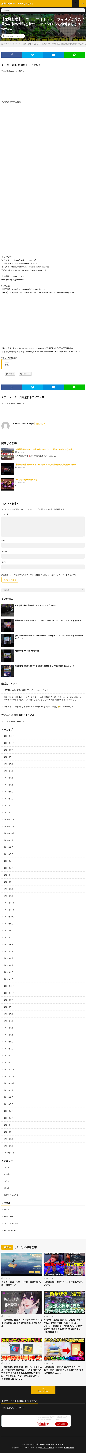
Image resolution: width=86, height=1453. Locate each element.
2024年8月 (8, 847)
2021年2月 (8, 1139)
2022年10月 (9, 1000)
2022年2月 (8, 1055)
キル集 (6, 1174)
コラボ (6, 1181)
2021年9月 (8, 1090)
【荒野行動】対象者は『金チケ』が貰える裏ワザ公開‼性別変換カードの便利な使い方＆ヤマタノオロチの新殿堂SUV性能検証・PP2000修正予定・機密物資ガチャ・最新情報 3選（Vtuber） (21, 1373)
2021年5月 (8, 1118)
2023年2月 (8, 972)
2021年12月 (9, 1069)
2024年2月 (8, 889)
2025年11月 (9, 743)
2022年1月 (8, 1062)
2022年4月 (8, 1041)
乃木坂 (6, 1188)
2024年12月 (9, 819)
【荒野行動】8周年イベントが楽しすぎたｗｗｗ (64, 1283)
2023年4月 (8, 958)
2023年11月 (9, 910)
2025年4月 (8, 791)
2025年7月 (8, 771)
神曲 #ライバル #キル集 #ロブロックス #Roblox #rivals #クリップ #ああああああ (48, 620)
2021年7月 (8, 1104)
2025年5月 (8, 785)
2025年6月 (8, 778)
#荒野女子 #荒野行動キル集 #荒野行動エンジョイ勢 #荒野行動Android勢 (44, 666)
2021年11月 (9, 1076)
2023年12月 (9, 903)
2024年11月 (9, 826)
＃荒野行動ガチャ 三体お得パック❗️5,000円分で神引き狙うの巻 (43, 449)
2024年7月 (8, 854)
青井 (70, 700)
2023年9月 (8, 923)
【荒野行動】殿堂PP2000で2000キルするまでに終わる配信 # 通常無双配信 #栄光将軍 (21, 1322)
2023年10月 (9, 916)
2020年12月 (9, 1153)
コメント (5, 514)
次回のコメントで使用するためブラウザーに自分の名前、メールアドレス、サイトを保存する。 (39, 575)
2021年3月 (8, 1132)
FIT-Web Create (47, 1448)
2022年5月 (8, 1035)
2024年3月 (8, 882)
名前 (3, 540)
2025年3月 (8, 798)
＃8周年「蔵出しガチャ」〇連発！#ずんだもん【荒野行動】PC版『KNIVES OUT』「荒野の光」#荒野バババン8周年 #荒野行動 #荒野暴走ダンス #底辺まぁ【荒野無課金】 (63, 1325)
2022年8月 (8, 1014)
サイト (4, 562)
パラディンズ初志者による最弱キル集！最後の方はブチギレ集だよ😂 (32, 706)
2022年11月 (9, 993)
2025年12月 (9, 736)
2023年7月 (8, 937)
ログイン (7, 1209)
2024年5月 (8, 868)
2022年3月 (8, 1048)
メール (4, 551)
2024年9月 (8, 840)
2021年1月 (8, 1146)
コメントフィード (11, 1223)
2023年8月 (8, 930)
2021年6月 (8, 1111)
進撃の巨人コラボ (11, 1195)
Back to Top (43, 1391)
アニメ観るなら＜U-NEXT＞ (12, 71)
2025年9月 (8, 757)
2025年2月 (8, 805)
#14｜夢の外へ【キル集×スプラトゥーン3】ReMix (36, 605)
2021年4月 (8, 1125)
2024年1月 (8, 896)
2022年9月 (8, 1007)
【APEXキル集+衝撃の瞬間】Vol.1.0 (18, 690)
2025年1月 (8, 812)
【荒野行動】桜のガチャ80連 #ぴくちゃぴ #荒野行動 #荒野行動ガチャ (45, 464)
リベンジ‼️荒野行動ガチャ (26, 479)
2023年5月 (8, 951)
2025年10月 (9, 750)
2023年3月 (8, 965)
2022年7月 (8, 1021)
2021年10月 (9, 1083)
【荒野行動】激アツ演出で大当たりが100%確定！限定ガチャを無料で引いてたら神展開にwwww (64, 1370)
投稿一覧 (39, 424)
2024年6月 (8, 861)
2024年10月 (9, 833)
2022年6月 (8, 1028)
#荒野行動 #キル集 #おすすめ (27, 651)
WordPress (69, 1448)
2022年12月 (9, 986)
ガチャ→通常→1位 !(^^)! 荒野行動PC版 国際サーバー (21, 1283)
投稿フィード (9, 1216)
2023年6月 (8, 944)
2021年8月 (8, 1097)
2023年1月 (8, 979)
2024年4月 (8, 875)
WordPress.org (10, 1230)
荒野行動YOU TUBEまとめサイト (50, 1444)
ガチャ (19, 36)
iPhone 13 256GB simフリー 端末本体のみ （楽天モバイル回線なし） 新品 (51, 1418)
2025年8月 (8, 764)
